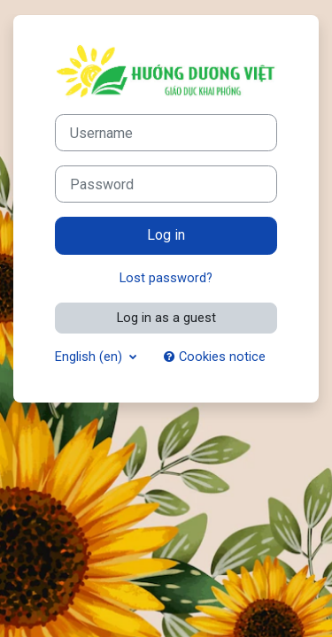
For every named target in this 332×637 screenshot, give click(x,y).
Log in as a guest (166, 318)
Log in (166, 234)
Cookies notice (215, 357)
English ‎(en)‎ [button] (90, 357)
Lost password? (166, 278)
